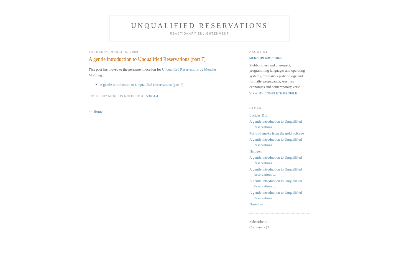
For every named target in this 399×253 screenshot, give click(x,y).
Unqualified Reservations (199, 26)
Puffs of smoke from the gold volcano (276, 133)
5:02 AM (152, 96)
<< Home (96, 111)
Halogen (255, 151)
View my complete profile (273, 93)
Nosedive (256, 204)
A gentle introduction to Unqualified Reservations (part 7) (147, 59)
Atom (271, 227)
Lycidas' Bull (258, 115)
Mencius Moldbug (265, 58)
